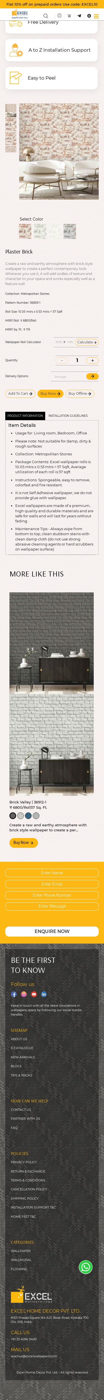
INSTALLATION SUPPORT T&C (33, 1207)
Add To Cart (20, 393)
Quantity (11, 360)
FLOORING (19, 1269)
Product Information (25, 416)
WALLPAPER (21, 1251)
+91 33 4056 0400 (24, 1339)
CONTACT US (21, 1110)
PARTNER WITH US (25, 1119)
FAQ (14, 1128)
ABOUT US (19, 1039)
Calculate (87, 342)
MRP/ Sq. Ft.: (13, 329)
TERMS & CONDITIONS (28, 1180)
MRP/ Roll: (12, 320)
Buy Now (50, 393)
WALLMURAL (21, 1260)
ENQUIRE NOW (52, 931)
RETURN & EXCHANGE (28, 1171)
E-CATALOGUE (22, 1048)
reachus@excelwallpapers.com (34, 1356)
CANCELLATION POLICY (29, 1189)
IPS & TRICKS (22, 1075)
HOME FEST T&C (23, 1217)
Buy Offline (80, 393)
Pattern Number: (17, 302)
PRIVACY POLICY (24, 1162)
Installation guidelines (68, 416)
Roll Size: (11, 311)
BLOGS (16, 1066)
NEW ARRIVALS (23, 1057)
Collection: (12, 294)
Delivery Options (16, 376)
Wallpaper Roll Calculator (23, 342)
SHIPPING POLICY (25, 1198)
